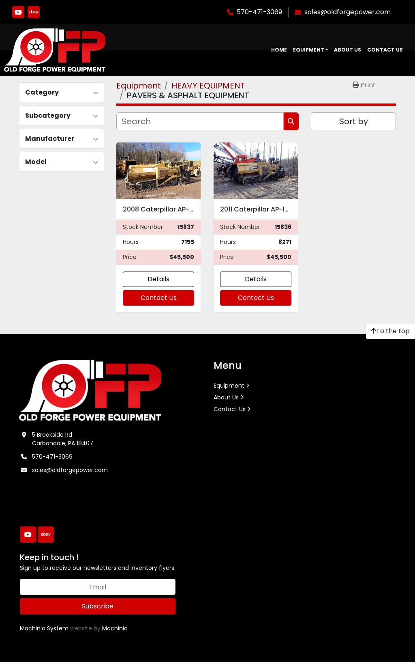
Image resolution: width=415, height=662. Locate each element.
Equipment (308, 49)
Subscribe (97, 606)
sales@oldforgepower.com (347, 12)
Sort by (353, 121)
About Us (347, 49)
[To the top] (390, 331)
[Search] (200, 121)
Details (158, 279)
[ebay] (34, 12)
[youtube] (18, 12)
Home (279, 49)
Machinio (115, 628)
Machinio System (44, 628)
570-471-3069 (259, 12)
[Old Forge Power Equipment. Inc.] (90, 390)
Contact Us (385, 49)
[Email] (97, 587)
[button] (310, 50)
